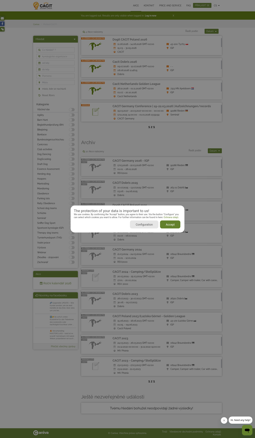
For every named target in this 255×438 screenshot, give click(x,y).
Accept (170, 224)
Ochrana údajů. (171, 217)
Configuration (144, 224)
